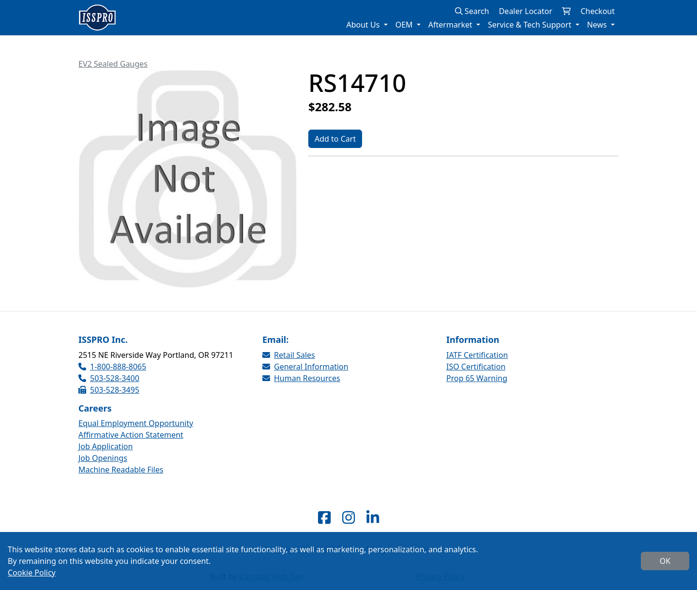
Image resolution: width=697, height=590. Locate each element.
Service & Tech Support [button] (531, 24)
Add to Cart (335, 138)
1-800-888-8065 (112, 366)
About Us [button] (363, 24)
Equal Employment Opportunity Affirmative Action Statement (135, 429)
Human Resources (301, 378)
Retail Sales (288, 355)
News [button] (598, 24)
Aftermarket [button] (451, 24)
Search (472, 11)
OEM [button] (405, 24)
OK (665, 561)
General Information (305, 366)
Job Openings (102, 458)
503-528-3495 (108, 389)
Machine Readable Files (120, 469)
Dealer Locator (525, 11)
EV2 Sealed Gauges (113, 64)
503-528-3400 (108, 378)
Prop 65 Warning (476, 378)
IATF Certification (477, 355)
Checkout (597, 11)
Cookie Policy (32, 572)
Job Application (105, 446)
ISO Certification (475, 366)
